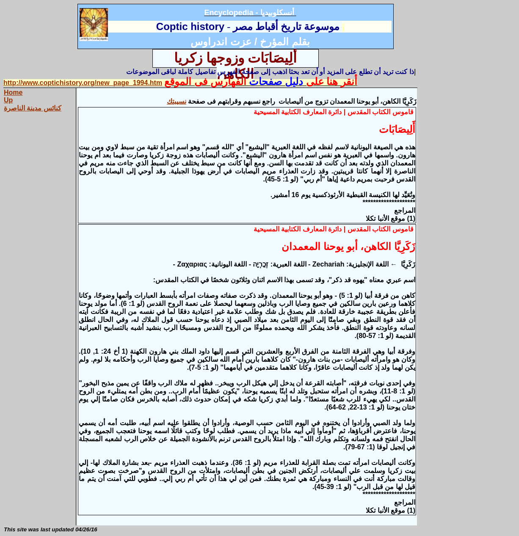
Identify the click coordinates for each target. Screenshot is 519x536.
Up (8, 100)
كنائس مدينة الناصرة (32, 108)
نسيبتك (176, 101)
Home (13, 92)
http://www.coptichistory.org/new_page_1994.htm (82, 82)
